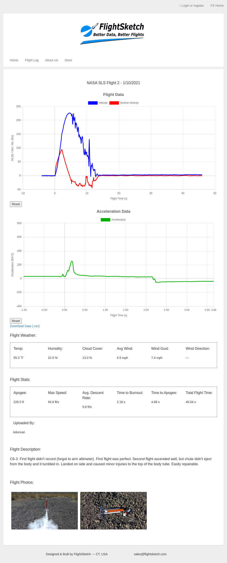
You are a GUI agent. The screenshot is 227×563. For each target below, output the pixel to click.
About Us (51, 60)
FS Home (217, 5)
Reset (16, 204)
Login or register (192, 5)
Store (68, 60)
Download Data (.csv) (25, 326)
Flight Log (31, 60)
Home (14, 60)
